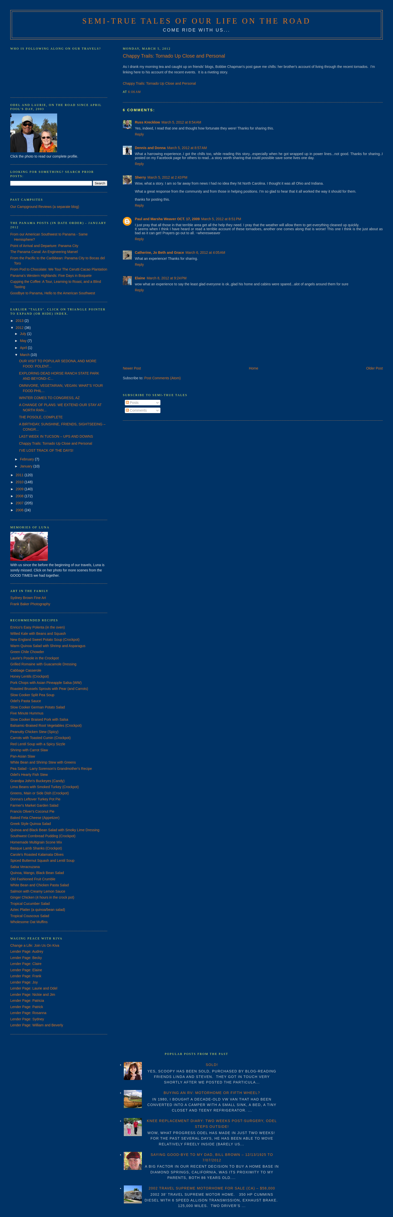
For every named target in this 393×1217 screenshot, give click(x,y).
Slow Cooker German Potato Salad (37, 707)
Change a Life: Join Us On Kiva (34, 945)
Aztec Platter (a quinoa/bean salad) (37, 910)
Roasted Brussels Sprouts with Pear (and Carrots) (49, 689)
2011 (20, 475)
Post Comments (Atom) (162, 378)
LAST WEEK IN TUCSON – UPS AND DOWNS (56, 436)
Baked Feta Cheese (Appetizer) (34, 818)
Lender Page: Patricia (27, 1001)
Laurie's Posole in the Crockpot (34, 658)
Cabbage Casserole (25, 670)
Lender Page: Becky (26, 958)
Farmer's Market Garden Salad (34, 805)
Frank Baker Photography (30, 604)
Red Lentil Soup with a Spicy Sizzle (37, 744)
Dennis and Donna (150, 148)
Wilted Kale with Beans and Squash (38, 634)
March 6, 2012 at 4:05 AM (205, 253)
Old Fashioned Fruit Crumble (32, 879)
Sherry (140, 177)
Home (253, 368)
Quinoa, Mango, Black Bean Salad (37, 873)
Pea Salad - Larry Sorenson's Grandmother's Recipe (51, 769)
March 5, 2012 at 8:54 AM (181, 122)
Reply (139, 134)
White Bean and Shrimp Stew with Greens (43, 762)
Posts (132, 403)
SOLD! (212, 1065)
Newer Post (132, 368)
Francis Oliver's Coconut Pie (32, 811)
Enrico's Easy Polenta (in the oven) (37, 627)
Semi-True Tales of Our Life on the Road (196, 21)
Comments (136, 410)
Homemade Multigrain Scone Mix (36, 842)
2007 (20, 503)
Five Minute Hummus (26, 713)
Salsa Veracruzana (25, 867)
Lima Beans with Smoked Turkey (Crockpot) (44, 787)
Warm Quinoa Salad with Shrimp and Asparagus (47, 646)
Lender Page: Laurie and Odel (33, 988)
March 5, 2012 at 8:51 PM (221, 219)
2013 (20, 321)
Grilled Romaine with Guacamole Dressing (43, 664)
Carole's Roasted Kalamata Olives (37, 855)
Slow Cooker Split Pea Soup (32, 695)
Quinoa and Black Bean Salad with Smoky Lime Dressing (55, 830)
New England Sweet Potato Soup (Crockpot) (44, 640)
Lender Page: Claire (26, 964)
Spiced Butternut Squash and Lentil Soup (42, 861)
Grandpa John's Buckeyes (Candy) (37, 781)
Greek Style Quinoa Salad (30, 824)
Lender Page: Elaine (26, 970)
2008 (20, 496)
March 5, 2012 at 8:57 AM (187, 148)
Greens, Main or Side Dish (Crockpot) (39, 793)
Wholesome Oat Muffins (29, 922)
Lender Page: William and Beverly (36, 1025)
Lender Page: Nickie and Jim (32, 995)
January (26, 466)
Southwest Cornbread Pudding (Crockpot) (42, 836)
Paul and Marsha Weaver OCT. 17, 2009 (167, 219)
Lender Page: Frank (25, 976)
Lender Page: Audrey (26, 951)
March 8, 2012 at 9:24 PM (166, 278)
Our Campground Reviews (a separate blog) (44, 207)
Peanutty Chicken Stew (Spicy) (34, 732)
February (27, 459)
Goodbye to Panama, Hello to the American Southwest (52, 293)
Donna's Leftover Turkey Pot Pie (35, 799)
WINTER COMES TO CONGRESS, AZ (49, 398)
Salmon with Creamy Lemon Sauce (37, 891)
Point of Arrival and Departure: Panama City (44, 246)
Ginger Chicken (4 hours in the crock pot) (42, 897)
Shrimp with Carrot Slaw (29, 750)
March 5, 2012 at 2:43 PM (167, 177)
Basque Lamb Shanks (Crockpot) (36, 848)
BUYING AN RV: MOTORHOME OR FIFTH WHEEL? (212, 1093)
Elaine (140, 278)
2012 (20, 328)
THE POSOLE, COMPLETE (41, 417)
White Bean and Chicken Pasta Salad (39, 885)
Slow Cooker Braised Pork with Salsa (39, 719)
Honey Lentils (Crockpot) (29, 676)
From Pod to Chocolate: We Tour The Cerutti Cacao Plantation (58, 269)
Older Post (374, 368)
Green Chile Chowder (27, 652)
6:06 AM (134, 92)
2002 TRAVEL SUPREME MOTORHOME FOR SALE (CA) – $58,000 (212, 1188)
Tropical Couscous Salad (29, 916)
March (25, 355)
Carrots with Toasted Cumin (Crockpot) (40, 738)
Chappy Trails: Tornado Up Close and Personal (174, 56)
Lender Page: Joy (24, 982)
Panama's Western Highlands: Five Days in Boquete (51, 276)
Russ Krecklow (147, 122)
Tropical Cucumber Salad (30, 904)
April (24, 348)
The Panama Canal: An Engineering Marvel (44, 252)
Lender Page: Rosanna (28, 1013)
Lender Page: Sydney (27, 1019)
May (23, 341)
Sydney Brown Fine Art (28, 598)
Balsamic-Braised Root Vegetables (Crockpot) (46, 725)
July (23, 334)
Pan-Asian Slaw (22, 756)
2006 (20, 510)
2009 (20, 489)
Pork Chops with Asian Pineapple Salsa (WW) (46, 683)
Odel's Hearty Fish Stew (29, 775)
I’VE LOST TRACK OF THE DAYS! (46, 450)
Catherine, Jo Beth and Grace (159, 253)
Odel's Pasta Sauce (25, 701)
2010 (20, 482)
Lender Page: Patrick (26, 1007)
